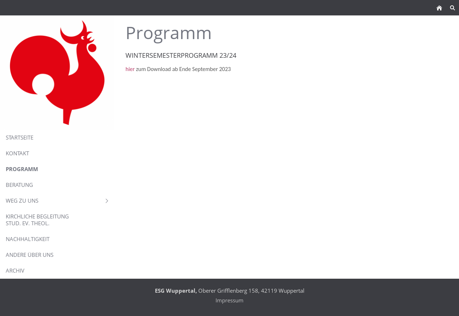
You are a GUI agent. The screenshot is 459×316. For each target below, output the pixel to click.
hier (131, 69)
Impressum (229, 300)
